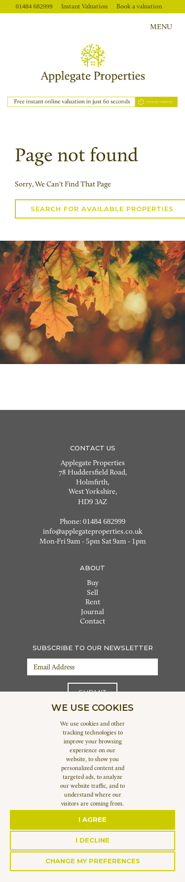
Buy (93, 583)
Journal (92, 612)
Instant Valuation (84, 6)
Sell (92, 593)
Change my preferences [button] (92, 861)
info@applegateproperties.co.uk (93, 532)
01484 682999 (34, 6)
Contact (92, 621)
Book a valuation (139, 6)
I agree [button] (92, 819)
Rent (92, 602)
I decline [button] (92, 840)
